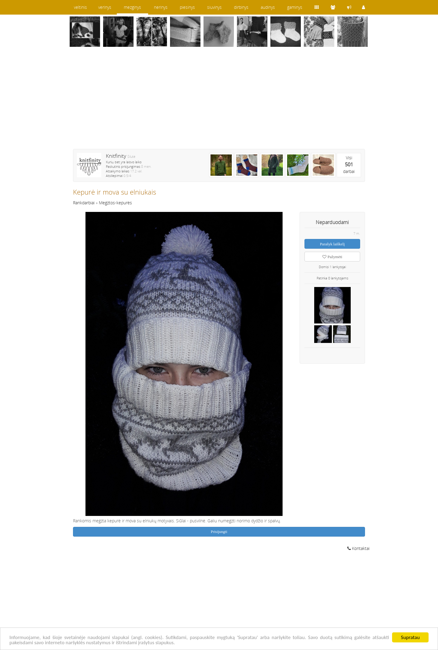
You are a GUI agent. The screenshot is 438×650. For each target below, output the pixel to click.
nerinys (161, 7)
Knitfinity (116, 155)
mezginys (132, 7)
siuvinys (214, 7)
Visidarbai (349, 164)
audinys (268, 7)
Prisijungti (219, 532)
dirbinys (241, 7)
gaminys (294, 7)
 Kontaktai (358, 548)
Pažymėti (332, 257)
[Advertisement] (219, 101)
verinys (104, 7)
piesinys (187, 7)
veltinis (80, 7)
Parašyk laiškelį (332, 244)
